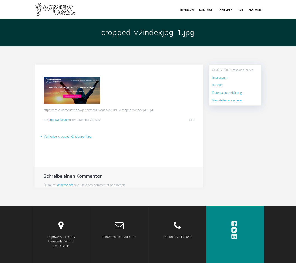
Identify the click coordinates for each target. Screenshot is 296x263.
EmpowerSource (59, 120)
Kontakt (206, 9)
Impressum (186, 9)
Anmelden (225, 9)
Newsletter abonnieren (227, 100)
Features (255, 9)
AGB (240, 9)
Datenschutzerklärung (227, 93)
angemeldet (65, 185)
